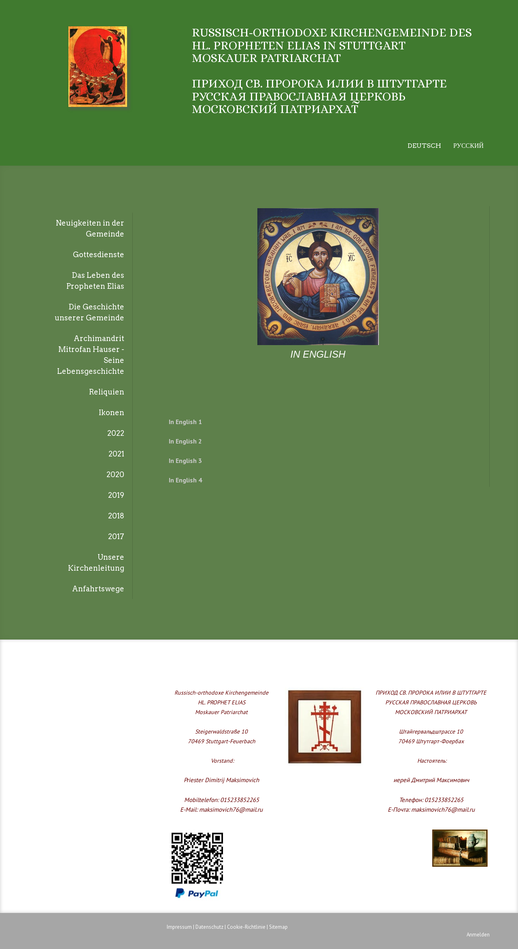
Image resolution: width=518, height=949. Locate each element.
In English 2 (185, 441)
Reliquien (106, 392)
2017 (116, 536)
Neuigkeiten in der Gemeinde (90, 228)
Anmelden (478, 934)
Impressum (179, 926)
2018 (116, 516)
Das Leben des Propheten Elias (95, 280)
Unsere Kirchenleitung (96, 562)
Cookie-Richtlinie (246, 926)
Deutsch (424, 145)
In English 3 (185, 460)
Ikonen (111, 412)
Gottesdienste (98, 254)
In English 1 (185, 422)
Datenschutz (209, 926)
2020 (115, 474)
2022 (115, 433)
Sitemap (278, 926)
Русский (468, 145)
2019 (116, 495)
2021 (116, 454)
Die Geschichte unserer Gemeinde (89, 312)
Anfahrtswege (98, 588)
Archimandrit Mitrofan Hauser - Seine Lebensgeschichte (90, 354)
